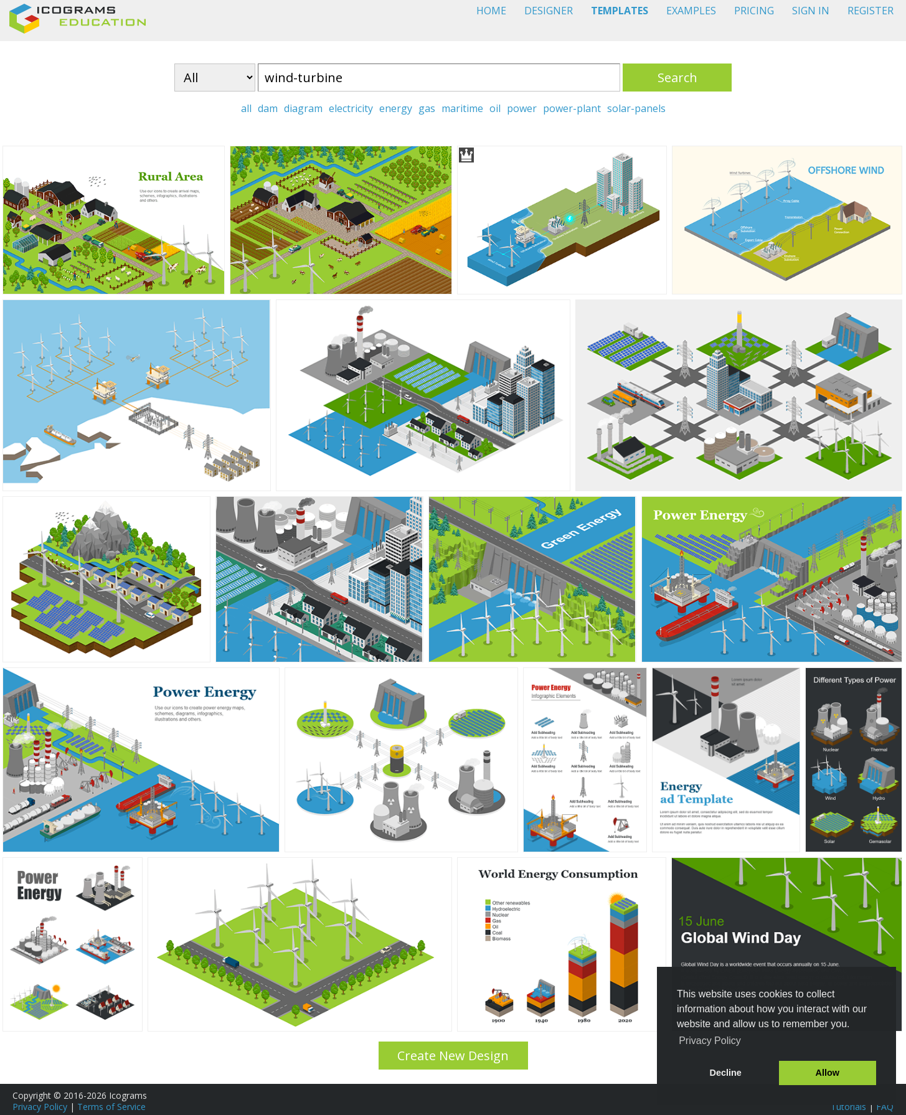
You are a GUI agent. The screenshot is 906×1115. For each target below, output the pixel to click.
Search (677, 77)
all (246, 108)
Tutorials (848, 1107)
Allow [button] (827, 1073)
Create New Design (453, 1055)
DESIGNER (548, 10)
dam (268, 108)
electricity (351, 108)
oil (495, 108)
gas (426, 108)
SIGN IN (810, 10)
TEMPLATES (619, 10)
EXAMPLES (691, 10)
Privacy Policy (39, 1107)
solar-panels (636, 108)
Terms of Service (111, 1107)
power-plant (572, 108)
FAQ (885, 1107)
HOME (491, 10)
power (522, 108)
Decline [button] (726, 1073)
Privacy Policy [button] (710, 1040)
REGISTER (870, 10)
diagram (303, 108)
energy (395, 108)
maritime (462, 108)
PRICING (754, 10)
